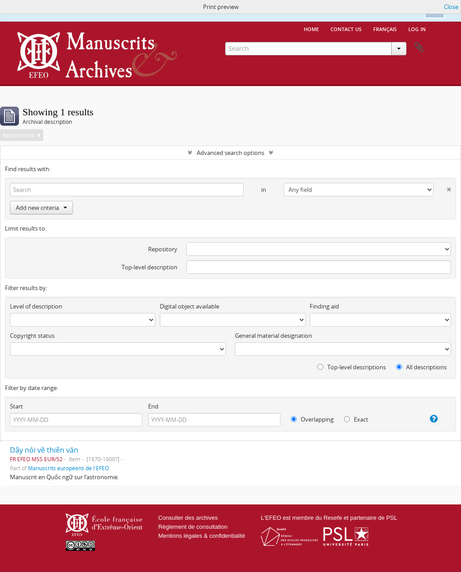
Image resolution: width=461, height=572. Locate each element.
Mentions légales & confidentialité (201, 535)
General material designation (273, 335)
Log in (417, 28)
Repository (162, 249)
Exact (356, 419)
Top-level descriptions (351, 367)
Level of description (36, 306)
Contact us (346, 28)
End (153, 406)
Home (311, 28)
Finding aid (324, 306)
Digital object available (189, 306)
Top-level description (149, 267)
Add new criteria (41, 208)
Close (451, 7)
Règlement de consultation (192, 526)
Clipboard (419, 47)
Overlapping (312, 419)
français (385, 28)
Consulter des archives (187, 517)
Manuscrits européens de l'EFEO (68, 468)
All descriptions (421, 367)
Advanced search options (230, 153)
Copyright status (32, 335)
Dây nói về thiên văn (44, 450)
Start (16, 406)
